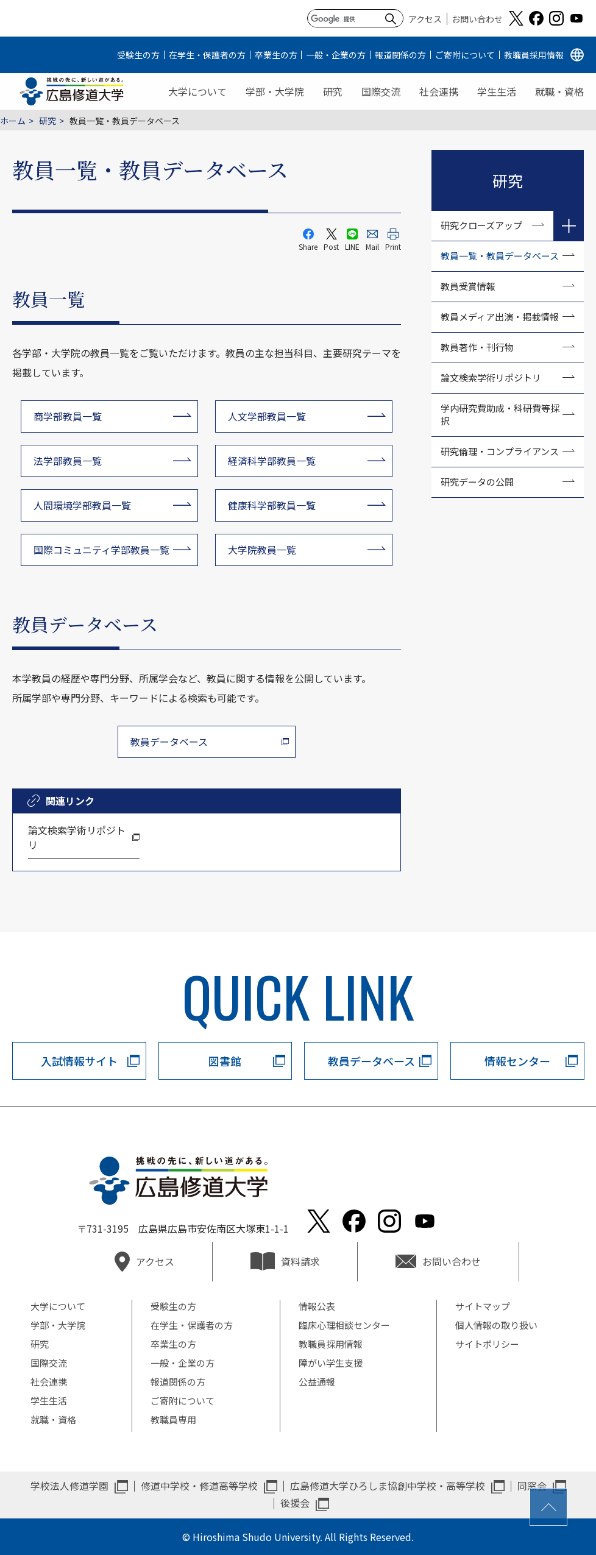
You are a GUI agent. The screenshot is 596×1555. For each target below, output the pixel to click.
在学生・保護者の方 (207, 55)
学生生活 (496, 91)
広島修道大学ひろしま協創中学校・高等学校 (387, 1485)
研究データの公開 (477, 481)
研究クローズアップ (481, 225)
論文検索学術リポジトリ (77, 837)
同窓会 (532, 1485)
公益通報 (317, 1381)
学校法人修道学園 (69, 1485)
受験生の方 (138, 55)
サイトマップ (482, 1306)
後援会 (295, 1502)
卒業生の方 (276, 55)
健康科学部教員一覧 (272, 505)
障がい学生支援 (331, 1362)
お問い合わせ (477, 19)
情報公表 (317, 1306)
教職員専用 (173, 1419)
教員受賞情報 (468, 286)
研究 (332, 91)
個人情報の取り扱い (496, 1325)
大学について (197, 91)
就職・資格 (559, 91)
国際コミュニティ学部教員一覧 (101, 549)
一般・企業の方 (336, 55)
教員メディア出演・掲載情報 (500, 316)
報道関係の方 (400, 55)
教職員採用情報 (534, 55)
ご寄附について (465, 55)
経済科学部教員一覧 (272, 460)
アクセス (425, 19)
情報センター (517, 1061)
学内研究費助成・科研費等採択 (500, 414)
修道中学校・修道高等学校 (199, 1485)
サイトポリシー (487, 1343)
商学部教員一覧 (68, 416)
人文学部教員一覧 (267, 416)
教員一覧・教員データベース (500, 255)
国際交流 (380, 91)
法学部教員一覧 (68, 460)
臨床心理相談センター (344, 1325)
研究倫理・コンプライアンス (500, 451)
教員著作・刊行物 (477, 347)
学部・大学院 (275, 91)
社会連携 (438, 91)
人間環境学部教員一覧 (82, 505)
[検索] (345, 19)
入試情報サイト (79, 1061)
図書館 (224, 1061)
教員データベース (169, 741)
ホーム (13, 121)
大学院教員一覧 (262, 549)
